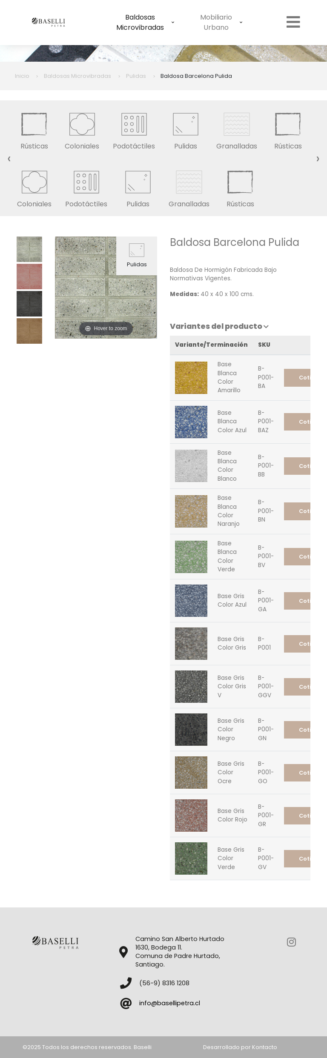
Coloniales (82, 129)
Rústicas (34, 129)
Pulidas (186, 129)
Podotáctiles (134, 129)
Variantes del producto (219, 326)
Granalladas (236, 129)
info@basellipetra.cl (169, 1003)
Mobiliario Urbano (221, 22)
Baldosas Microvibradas (145, 22)
